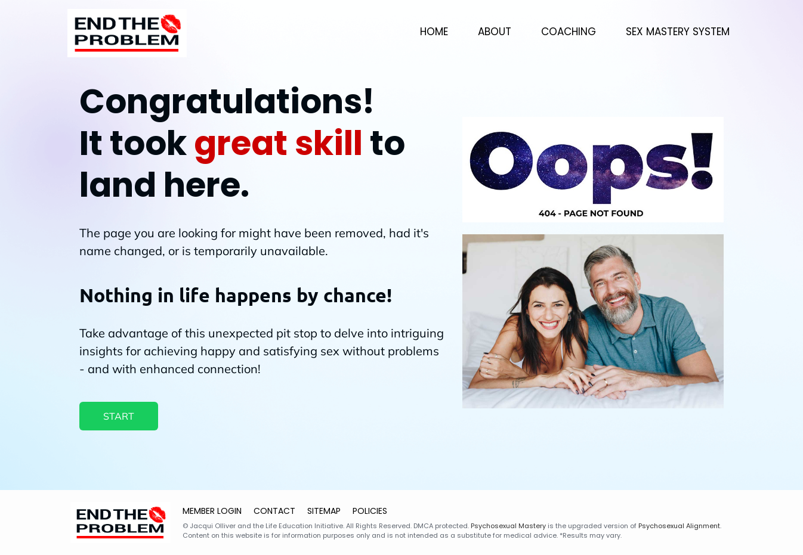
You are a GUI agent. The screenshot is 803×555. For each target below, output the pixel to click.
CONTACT (274, 511)
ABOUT (494, 31)
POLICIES (370, 511)
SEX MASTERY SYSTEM (678, 31)
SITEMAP (324, 511)
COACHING (568, 31)
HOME (434, 31)
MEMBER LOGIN (212, 511)
